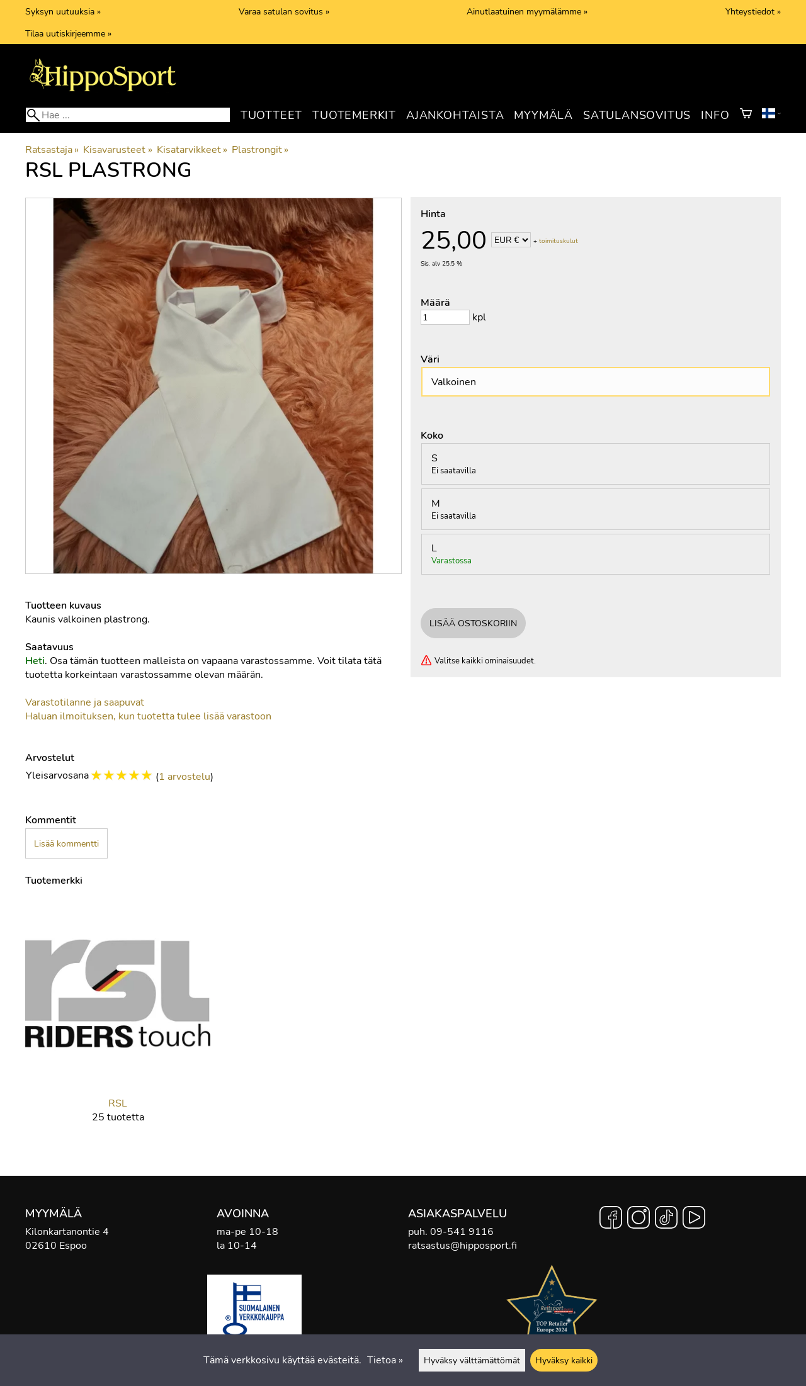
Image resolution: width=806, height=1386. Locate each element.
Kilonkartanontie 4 (67, 1232)
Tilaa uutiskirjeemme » (68, 33)
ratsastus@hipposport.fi (462, 1246)
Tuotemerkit (354, 115)
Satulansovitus (637, 115)
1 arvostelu (184, 777)
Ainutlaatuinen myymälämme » (527, 11)
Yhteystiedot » (753, 11)
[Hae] (127, 115)
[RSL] (117, 1021)
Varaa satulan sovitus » (284, 11)
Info (715, 115)
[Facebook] (610, 1219)
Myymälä (543, 115)
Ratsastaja (52, 150)
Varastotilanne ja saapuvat (84, 702)
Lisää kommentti (66, 843)
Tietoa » (385, 1360)
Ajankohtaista (455, 115)
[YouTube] (694, 1219)
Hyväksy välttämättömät (472, 1360)
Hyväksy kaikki (564, 1360)
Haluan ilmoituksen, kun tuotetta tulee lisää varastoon (148, 716)
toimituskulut (558, 241)
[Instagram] (638, 1219)
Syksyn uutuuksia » (63, 11)
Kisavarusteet (117, 150)
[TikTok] (666, 1219)
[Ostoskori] (746, 115)
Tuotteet (271, 115)
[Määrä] (445, 317)
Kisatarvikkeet (192, 150)
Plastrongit (260, 150)
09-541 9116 (462, 1232)
